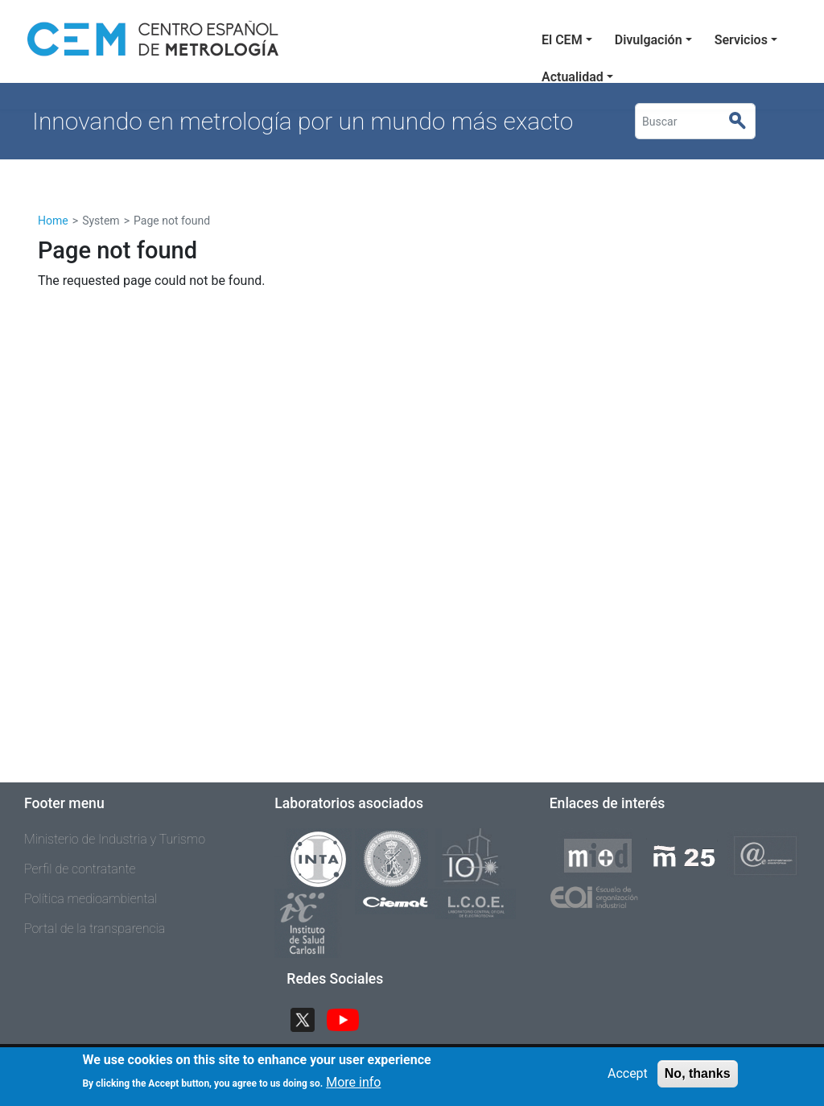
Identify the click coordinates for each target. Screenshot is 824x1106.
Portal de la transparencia (94, 928)
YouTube (349, 1018)
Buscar (744, 121)
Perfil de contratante (80, 869)
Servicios (741, 39)
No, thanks (698, 1073)
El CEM (562, 39)
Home (53, 220)
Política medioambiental (90, 898)
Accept (628, 1073)
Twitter (309, 1018)
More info (353, 1082)
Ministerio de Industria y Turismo (114, 839)
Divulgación (648, 39)
